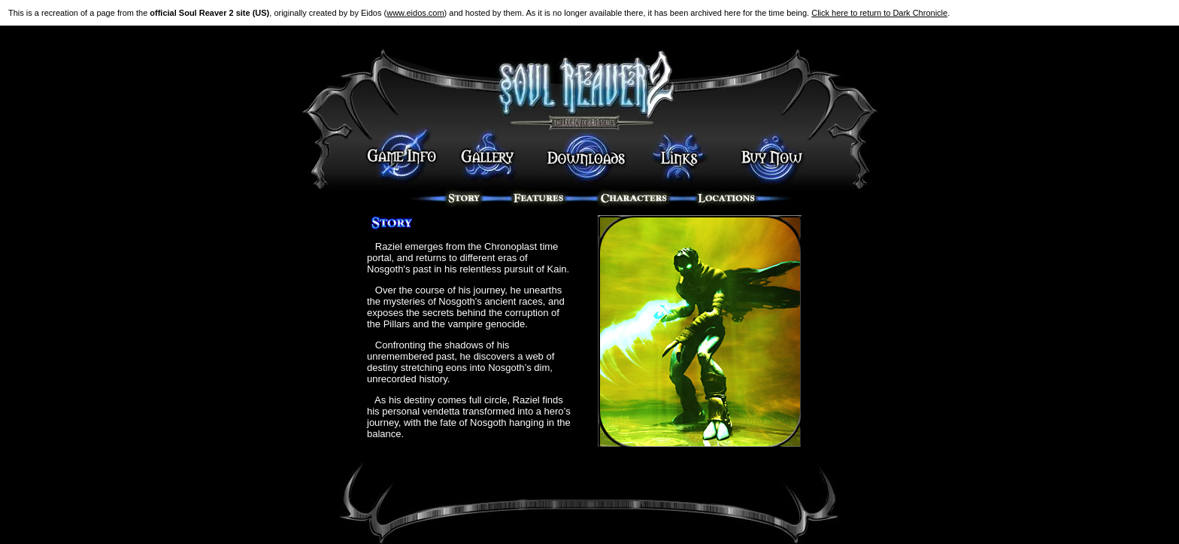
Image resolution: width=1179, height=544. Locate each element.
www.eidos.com (415, 12)
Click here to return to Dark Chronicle (879, 12)
